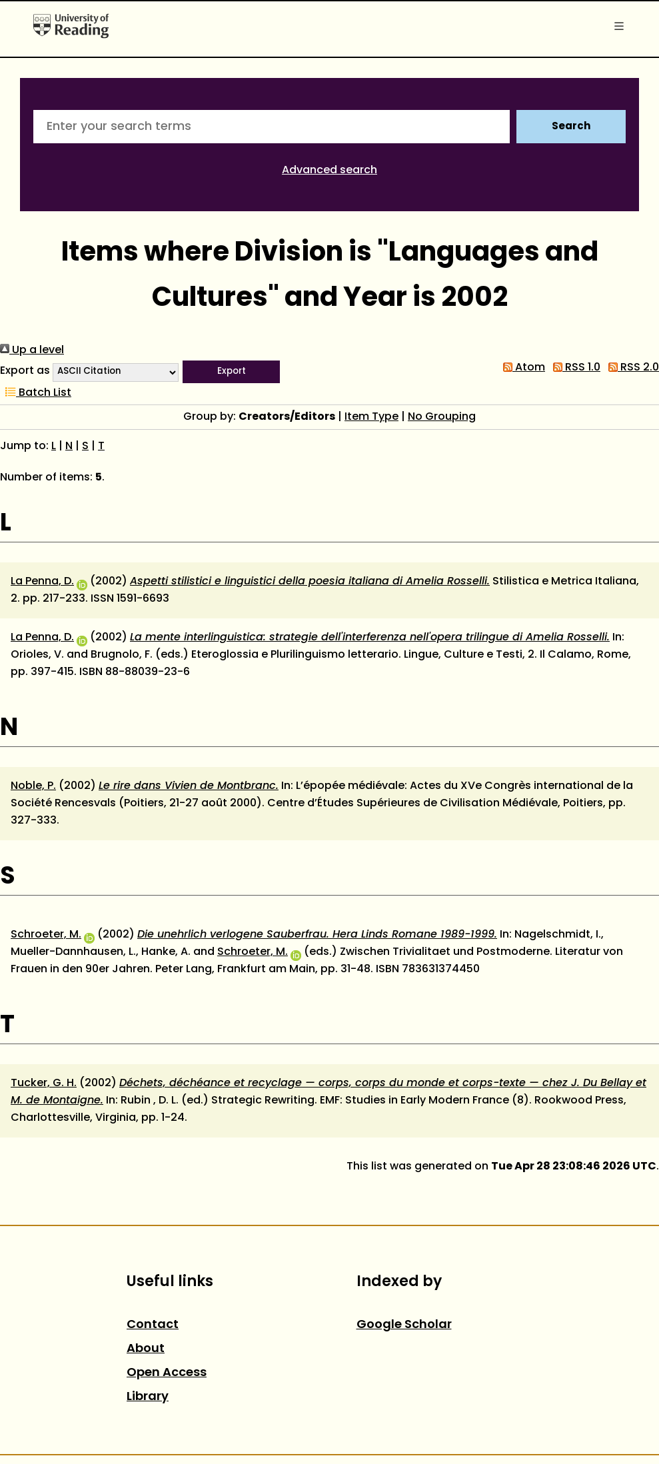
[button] (231, 371)
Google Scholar (404, 1325)
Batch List (35, 393)
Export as (25, 371)
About (146, 1349)
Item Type (371, 417)
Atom (521, 367)
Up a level (32, 350)
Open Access (167, 1373)
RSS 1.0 (574, 367)
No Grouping (442, 417)
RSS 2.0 (631, 367)
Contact (153, 1325)
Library (148, 1397)
